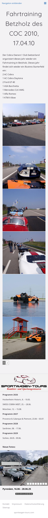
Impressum (17, 504)
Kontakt (6, 504)
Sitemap (6, 507)
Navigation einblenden (12, 3)
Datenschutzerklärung (34, 504)
